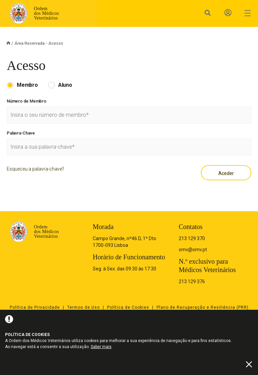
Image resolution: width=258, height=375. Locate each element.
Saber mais (101, 346)
